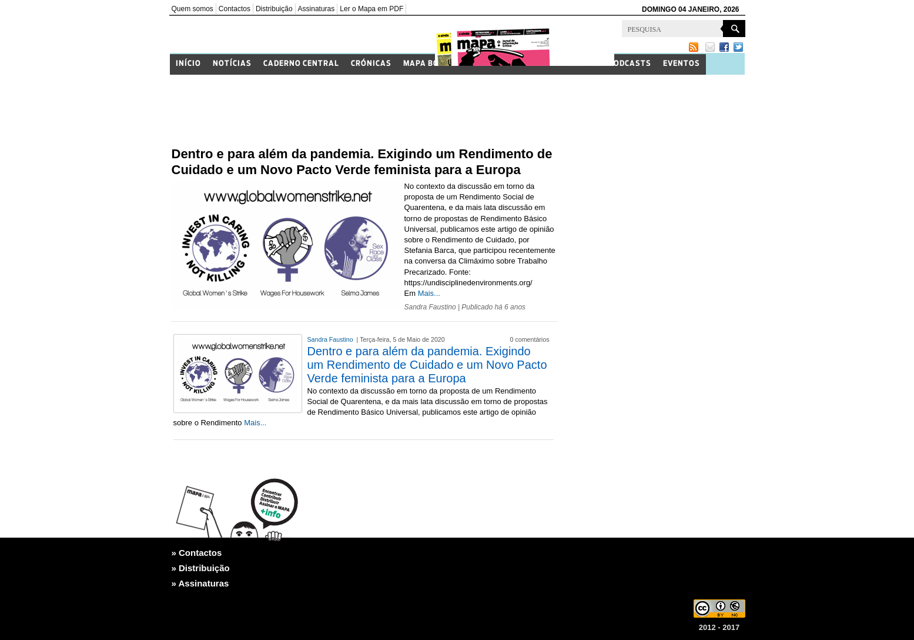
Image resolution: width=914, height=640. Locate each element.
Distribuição (274, 9)
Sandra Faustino (430, 307)
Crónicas (371, 64)
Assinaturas (316, 9)
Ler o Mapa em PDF (371, 9)
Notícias (232, 64)
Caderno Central (301, 64)
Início (188, 64)
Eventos (681, 64)
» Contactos (197, 553)
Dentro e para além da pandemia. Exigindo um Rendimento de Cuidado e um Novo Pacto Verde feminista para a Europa (427, 365)
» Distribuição (201, 568)
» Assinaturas (200, 583)
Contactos (234, 9)
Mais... (429, 293)
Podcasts (629, 64)
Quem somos (192, 9)
